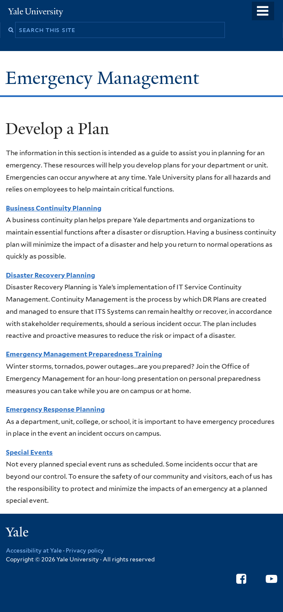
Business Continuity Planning (53, 208)
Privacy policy (85, 550)
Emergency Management (104, 77)
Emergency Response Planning (55, 409)
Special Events (29, 452)
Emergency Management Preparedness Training (84, 354)
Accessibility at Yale (34, 550)
